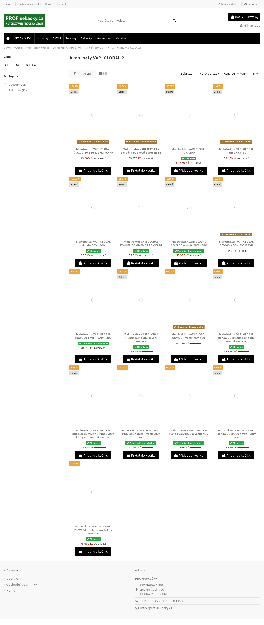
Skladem (17, 90)
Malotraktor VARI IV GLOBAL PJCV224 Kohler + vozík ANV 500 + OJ (93, 530)
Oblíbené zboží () (228, 3)
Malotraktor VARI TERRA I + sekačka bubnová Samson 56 (141, 150)
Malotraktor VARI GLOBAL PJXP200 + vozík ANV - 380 (188, 243)
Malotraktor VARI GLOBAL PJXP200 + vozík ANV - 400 (93, 336)
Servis (49, 3)
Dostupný (17, 84)
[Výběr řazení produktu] (233, 74)
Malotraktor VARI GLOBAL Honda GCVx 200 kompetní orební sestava (236, 338)
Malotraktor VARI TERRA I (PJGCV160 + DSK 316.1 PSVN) (93, 150)
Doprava (9, 3)
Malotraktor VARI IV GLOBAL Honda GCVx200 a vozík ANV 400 (188, 434)
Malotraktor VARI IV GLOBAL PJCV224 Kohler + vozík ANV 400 (141, 434)
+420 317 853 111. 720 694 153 (161, 601)
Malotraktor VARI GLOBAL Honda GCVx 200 (93, 243)
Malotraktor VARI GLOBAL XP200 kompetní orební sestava (141, 338)
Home (10, 590)
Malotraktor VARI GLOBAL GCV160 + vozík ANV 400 (188, 336)
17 (254, 74)
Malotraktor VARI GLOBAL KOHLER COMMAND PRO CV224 (141, 243)
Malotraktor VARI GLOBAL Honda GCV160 (236, 150)
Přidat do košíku (93, 170)
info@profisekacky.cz (156, 608)
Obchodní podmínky (29, 3)
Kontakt (61, 3)
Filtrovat (82, 74)
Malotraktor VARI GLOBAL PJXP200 (188, 150)
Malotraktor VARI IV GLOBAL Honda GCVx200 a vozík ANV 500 (236, 434)
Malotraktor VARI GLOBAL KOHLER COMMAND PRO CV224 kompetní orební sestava (93, 434)
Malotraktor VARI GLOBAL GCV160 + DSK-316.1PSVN (236, 243)
